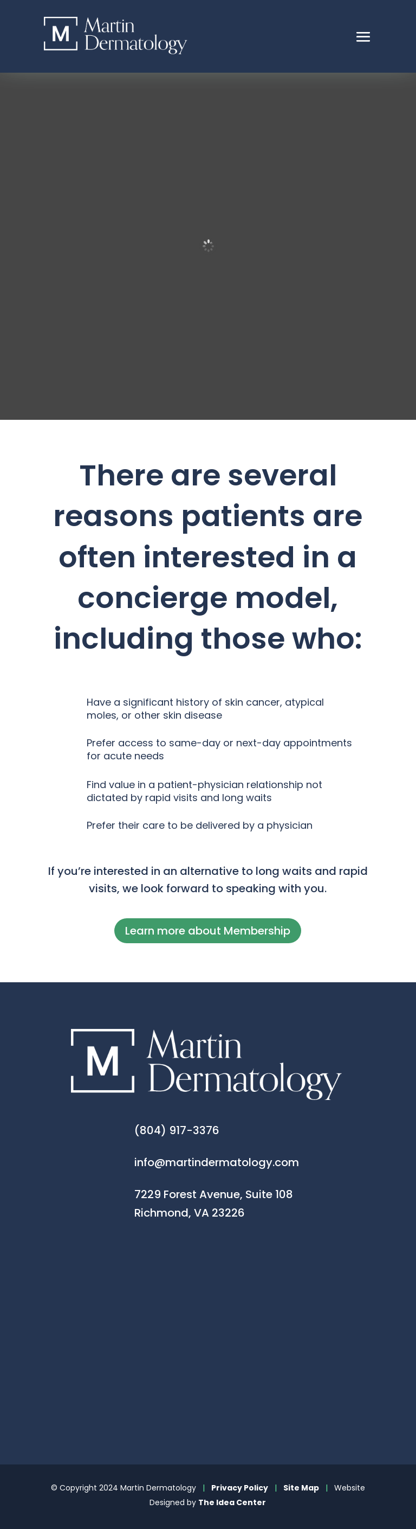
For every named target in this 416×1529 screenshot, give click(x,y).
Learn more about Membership (207, 930)
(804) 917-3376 (176, 1130)
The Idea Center (232, 1502)
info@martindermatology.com (216, 1162)
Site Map (301, 1487)
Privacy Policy (239, 1487)
